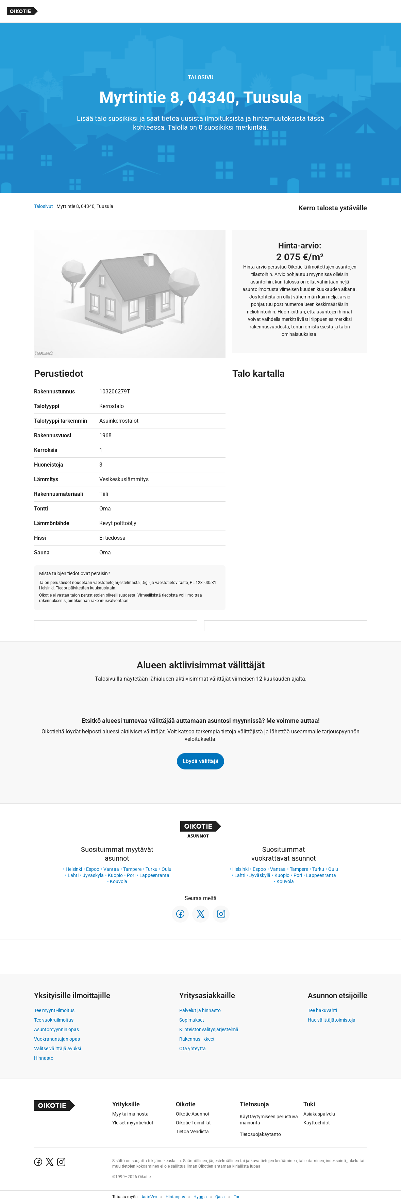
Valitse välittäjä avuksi (57, 1048)
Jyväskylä (93, 875)
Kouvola (118, 881)
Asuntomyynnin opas (56, 1029)
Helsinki (74, 869)
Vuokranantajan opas (57, 1039)
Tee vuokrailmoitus (53, 1020)
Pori (131, 875)
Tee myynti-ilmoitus (54, 1010)
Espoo (92, 869)
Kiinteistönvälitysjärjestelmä (208, 1029)
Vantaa (111, 869)
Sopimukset (191, 1020)
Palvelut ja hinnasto (200, 1010)
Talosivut (43, 206)
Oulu (166, 869)
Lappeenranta (154, 875)
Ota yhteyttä (192, 1048)
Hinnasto (43, 1058)
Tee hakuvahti (322, 1010)
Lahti (73, 875)
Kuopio (115, 875)
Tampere (132, 869)
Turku (151, 869)
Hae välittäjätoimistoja (331, 1020)
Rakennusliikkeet (197, 1039)
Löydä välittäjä (200, 761)
